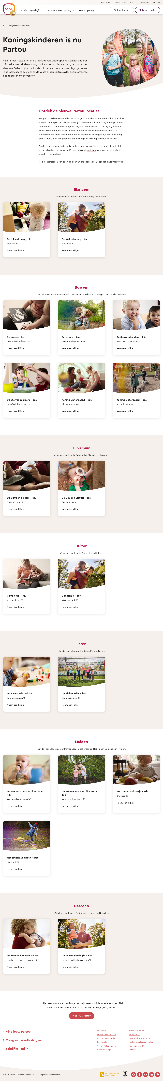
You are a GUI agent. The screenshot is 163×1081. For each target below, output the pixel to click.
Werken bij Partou (136, 1030)
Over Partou (106, 3)
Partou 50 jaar (120, 3)
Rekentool (101, 1030)
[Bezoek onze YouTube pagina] (145, 1074)
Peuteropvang (86, 10)
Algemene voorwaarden (50, 1074)
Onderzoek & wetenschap (140, 1038)
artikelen (91, 150)
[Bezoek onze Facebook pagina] (139, 1074)
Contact (132, 1049)
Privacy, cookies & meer (27, 1074)
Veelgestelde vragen (106, 1046)
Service (133, 3)
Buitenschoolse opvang (59, 10)
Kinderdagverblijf (30, 10)
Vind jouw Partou (81, 1015)
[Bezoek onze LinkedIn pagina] (151, 1074)
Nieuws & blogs (104, 1049)
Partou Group (134, 1034)
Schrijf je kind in (17, 1048)
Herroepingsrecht (136, 1046)
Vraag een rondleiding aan (24, 1040)
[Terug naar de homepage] (8, 8)
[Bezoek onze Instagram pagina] (133, 1074)
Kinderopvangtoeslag (106, 1038)
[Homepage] (3, 25)
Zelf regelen (102, 1042)
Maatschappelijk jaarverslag (141, 1042)
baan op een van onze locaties (78, 161)
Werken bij (144, 3)
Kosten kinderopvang (106, 1034)
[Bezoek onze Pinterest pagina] (157, 1074)
